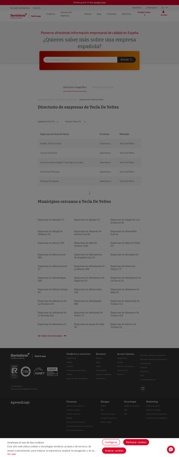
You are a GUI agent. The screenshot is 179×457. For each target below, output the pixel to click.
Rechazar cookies (136, 442)
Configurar (111, 442)
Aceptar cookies (114, 450)
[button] (171, 450)
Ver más (11, 454)
